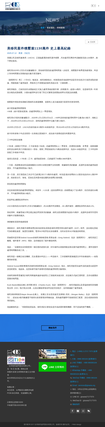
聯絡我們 (76, 404)
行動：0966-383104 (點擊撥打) (84, 359)
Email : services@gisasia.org (83, 385)
